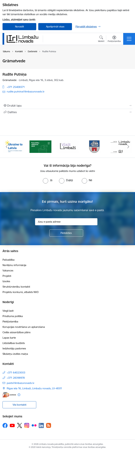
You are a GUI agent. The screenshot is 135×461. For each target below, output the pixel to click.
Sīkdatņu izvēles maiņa (15, 353)
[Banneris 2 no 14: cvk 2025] (40, 146)
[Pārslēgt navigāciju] (129, 39)
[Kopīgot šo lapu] (67, 112)
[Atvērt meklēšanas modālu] (101, 39)
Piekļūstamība (10, 321)
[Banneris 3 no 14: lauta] (67, 146)
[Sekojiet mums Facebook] (5, 425)
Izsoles (6, 281)
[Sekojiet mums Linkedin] (41, 425)
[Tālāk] (128, 146)
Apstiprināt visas (55, 26)
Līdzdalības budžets (14, 343)
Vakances (8, 270)
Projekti (7, 275)
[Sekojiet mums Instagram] (26, 425)
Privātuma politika (13, 316)
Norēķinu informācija (14, 265)
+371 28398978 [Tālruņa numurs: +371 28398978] (16, 377)
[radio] (47, 180)
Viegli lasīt (8, 310)
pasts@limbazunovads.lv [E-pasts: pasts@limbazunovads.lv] (20, 383)
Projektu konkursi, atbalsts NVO (21, 292)
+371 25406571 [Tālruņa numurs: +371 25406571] (16, 87)
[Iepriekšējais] (6, 146)
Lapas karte (9, 337)
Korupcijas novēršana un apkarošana (24, 326)
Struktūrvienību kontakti (16, 286)
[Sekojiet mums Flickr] (34, 425)
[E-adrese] (9, 395)
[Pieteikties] (66, 233)
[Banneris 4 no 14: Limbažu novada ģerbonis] (94, 146)
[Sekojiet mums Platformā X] (19, 425)
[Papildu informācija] (19, 394)
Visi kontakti (19, 404)
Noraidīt (19, 26)
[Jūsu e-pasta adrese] (66, 221)
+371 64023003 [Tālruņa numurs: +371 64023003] (16, 372)
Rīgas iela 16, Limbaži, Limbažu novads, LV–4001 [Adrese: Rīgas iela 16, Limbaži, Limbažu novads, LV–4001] (34, 388)
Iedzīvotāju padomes (14, 348)
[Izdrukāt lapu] (67, 105)
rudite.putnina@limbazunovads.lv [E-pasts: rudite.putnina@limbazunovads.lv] (25, 91)
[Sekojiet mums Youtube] (12, 425)
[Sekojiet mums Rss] (48, 425)
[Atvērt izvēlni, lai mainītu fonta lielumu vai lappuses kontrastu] (114, 39)
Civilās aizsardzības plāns (17, 332)
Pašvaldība (8, 259)
